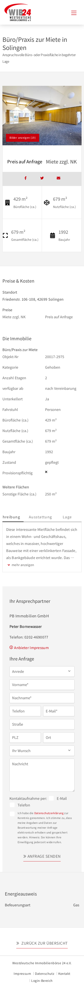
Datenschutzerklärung (49, 813)
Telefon (24, 805)
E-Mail (62, 798)
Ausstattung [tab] (52, 516)
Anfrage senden (44, 856)
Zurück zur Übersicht (44, 943)
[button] (42, 671)
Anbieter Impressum (31, 647)
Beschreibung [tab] (19, 516)
